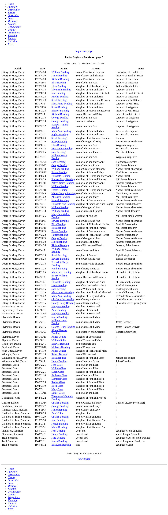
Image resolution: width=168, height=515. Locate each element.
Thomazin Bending (61, 90)
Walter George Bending (64, 194)
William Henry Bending (59, 157)
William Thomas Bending (60, 251)
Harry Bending (59, 142)
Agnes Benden (59, 351)
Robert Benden (59, 354)
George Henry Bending (63, 327)
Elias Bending (59, 83)
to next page (84, 459)
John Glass (57, 365)
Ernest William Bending (59, 277)
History (11, 12)
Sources (12, 38)
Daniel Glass (58, 393)
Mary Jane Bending (61, 272)
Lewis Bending (59, 286)
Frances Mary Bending (63, 180)
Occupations (14, 26)
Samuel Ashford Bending (60, 126)
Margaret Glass (59, 379)
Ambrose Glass (59, 375)
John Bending (59, 152)
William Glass (59, 368)
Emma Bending (59, 173)
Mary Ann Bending (61, 131)
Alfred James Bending (63, 183)
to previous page (84, 51)
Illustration (13, 15)
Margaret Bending (61, 307)
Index (10, 18)
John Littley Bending (62, 149)
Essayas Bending (60, 344)
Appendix (12, 6)
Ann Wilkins (58, 413)
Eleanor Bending (60, 111)
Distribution (14, 9)
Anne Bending (59, 310)
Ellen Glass (57, 386)
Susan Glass (58, 372)
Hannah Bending (60, 201)
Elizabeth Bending (61, 176)
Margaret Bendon (60, 314)
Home (11, 4)
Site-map (12, 35)
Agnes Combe (59, 337)
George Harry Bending (63, 303)
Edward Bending (60, 221)
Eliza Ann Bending (61, 445)
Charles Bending (60, 403)
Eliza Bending (59, 86)
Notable (12, 24)
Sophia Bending (60, 135)
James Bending (59, 76)
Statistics (12, 41)
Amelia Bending (60, 97)
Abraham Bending (61, 197)
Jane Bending (58, 93)
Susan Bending (59, 107)
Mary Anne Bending (62, 104)
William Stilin (59, 340)
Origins (11, 29)
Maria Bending (59, 427)
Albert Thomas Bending (59, 332)
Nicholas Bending (61, 347)
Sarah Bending (59, 100)
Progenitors (14, 32)
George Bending (60, 118)
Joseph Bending (60, 424)
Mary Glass (57, 389)
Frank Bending (59, 269)
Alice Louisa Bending (63, 293)
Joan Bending (59, 431)
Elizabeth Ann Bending (63, 204)
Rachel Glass (58, 382)
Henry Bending (59, 361)
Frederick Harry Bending (60, 264)
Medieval (12, 21)
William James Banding (59, 322)
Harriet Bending (60, 235)
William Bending (60, 72)
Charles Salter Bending (63, 300)
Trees (10, 44)
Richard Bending (60, 79)
